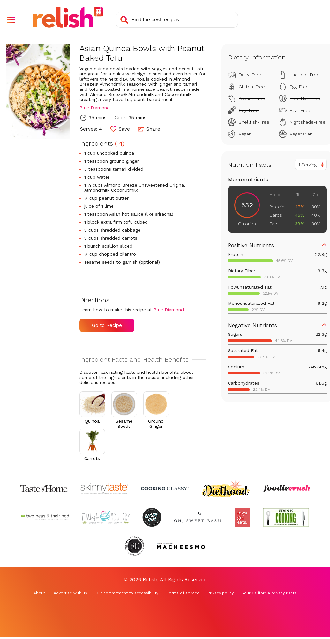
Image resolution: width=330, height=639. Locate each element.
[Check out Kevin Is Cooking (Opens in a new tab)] (286, 517)
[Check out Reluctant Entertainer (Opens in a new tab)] (134, 546)
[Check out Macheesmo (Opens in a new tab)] (181, 546)
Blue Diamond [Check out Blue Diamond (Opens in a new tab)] (94, 107)
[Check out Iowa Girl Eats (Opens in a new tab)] (242, 517)
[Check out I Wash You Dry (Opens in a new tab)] (106, 517)
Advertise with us (70, 593)
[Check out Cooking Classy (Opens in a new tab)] (165, 488)
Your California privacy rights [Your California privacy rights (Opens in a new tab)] (269, 593)
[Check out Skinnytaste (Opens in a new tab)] (104, 488)
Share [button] (149, 129)
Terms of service (183, 593)
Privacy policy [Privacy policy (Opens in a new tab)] (221, 593)
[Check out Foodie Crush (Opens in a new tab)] (286, 488)
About (39, 593)
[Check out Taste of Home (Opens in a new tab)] (44, 488)
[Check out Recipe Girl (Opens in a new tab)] (151, 517)
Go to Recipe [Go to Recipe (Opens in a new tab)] (107, 325)
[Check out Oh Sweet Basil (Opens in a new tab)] (198, 517)
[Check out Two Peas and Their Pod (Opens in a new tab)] (45, 517)
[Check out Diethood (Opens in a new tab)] (226, 488)
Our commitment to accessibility (126, 593)
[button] (11, 20)
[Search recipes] (177, 20)
